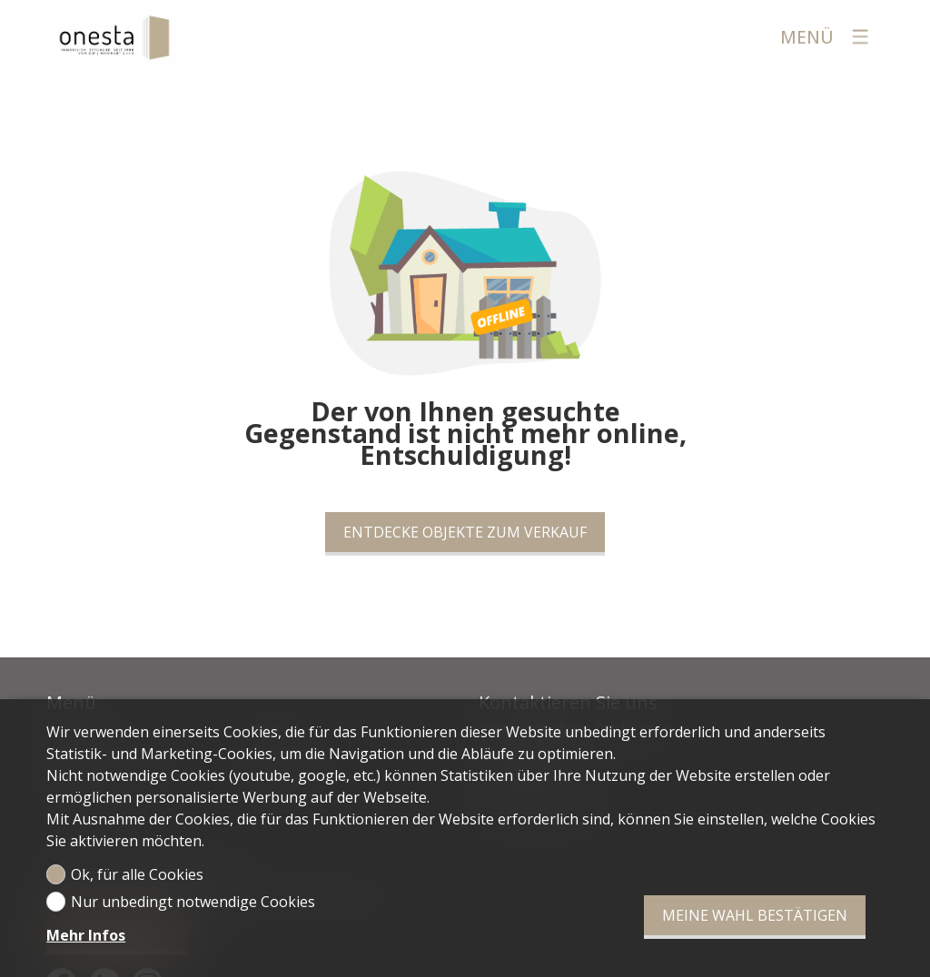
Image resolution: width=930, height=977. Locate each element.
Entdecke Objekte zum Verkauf (465, 532)
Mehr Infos (85, 935)
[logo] (114, 36)
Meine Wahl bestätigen (754, 915)
